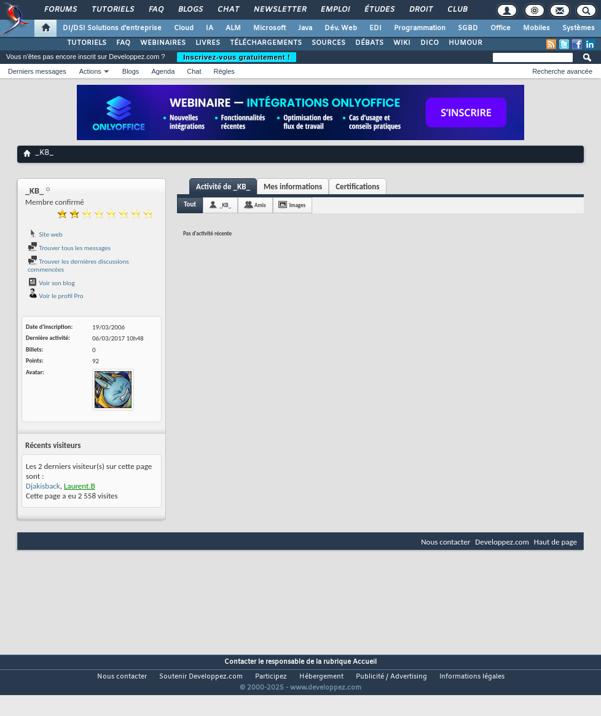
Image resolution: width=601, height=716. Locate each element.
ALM (233, 28)
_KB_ (225, 205)
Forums (59, 10)
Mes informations (293, 186)
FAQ (155, 10)
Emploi (334, 10)
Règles (224, 71)
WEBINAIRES (163, 43)
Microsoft (269, 28)
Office (500, 28)
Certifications (357, 186)
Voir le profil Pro (56, 296)
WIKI (401, 43)
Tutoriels (112, 10)
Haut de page (555, 541)
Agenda (163, 71)
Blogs (189, 10)
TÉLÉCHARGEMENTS (266, 43)
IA (209, 28)
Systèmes (578, 28)
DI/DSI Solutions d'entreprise (112, 28)
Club (457, 10)
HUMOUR (465, 43)
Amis (260, 205)
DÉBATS (369, 43)
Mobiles (536, 28)
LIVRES (207, 43)
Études (379, 10)
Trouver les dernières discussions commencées (78, 266)
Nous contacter (445, 541)
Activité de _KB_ (223, 186)
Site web (45, 234)
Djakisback (43, 485)
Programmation (420, 28)
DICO (429, 43)
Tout (190, 204)
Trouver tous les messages (69, 248)
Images (297, 205)
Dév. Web (340, 28)
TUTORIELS (86, 43)
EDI (375, 28)
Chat (228, 10)
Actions (90, 71)
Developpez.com (502, 541)
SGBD (468, 28)
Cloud (184, 28)
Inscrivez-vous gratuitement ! (236, 57)
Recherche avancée (562, 71)
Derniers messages (37, 71)
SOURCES (328, 43)
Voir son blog (51, 283)
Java (305, 28)
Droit (420, 10)
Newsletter (279, 10)
